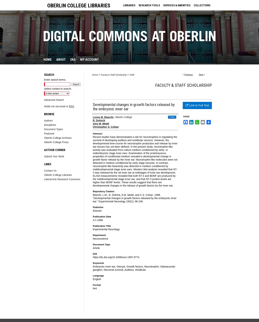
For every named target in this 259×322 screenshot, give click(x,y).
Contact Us (50, 170)
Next (201, 74)
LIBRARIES (129, 5)
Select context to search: (58, 88)
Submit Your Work (54, 156)
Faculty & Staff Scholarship (114, 75)
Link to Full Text (197, 105)
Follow (172, 117)
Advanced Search (54, 99)
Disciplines (50, 124)
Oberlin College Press (56, 142)
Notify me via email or (59, 106)
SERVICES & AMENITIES (176, 5)
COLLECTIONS (202, 5)
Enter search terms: (55, 79)
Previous (188, 74)
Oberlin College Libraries (58, 175)
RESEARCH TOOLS (149, 5)
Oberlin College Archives (58, 137)
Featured (49, 133)
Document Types (53, 129)
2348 (132, 75)
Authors (48, 120)
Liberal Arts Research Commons (62, 179)
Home (95, 75)
